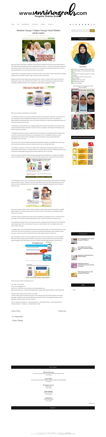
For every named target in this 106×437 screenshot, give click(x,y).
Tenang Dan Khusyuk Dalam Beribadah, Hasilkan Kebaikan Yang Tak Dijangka (48, 380)
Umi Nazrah (51, 432)
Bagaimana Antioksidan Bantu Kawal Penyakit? (85, 256)
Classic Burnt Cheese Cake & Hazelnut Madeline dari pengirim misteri (48, 373)
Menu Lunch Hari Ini (48, 392)
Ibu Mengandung (33, 302)
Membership (25, 24)
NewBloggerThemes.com (67, 433)
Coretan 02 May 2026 (48, 399)
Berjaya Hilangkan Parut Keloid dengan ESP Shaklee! (86, 239)
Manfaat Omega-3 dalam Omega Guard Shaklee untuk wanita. (39, 31)
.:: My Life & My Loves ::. (48, 372)
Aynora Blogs (48, 378)
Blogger (68, 432)
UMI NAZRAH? (83, 66)
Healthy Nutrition (21, 302)
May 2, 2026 (48, 386)
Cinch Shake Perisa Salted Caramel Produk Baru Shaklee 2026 (85, 248)
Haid (13, 302)
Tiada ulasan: (44, 35)
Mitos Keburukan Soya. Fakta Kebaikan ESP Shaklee (85, 272)
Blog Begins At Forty (48, 385)
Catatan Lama (62, 311)
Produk (43, 24)
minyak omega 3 (16, 303)
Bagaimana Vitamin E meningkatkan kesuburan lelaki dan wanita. (86, 265)
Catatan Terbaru (15, 311)
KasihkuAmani (48, 398)
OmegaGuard (33, 303)
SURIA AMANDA (48, 391)
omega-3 (25, 303)
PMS (39, 303)
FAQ (18, 24)
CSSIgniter (41, 433)
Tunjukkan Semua (91, 403)
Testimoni (35, 24)
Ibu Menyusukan (45, 302)
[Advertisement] (83, 202)
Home (13, 24)
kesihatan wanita (56, 302)
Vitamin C (51, 24)
